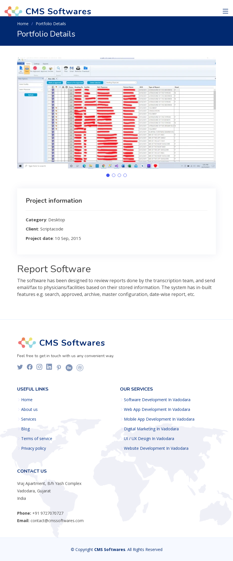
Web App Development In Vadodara (157, 409)
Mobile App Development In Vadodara (159, 419)
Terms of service (36, 439)
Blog (25, 429)
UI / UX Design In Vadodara (149, 439)
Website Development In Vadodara (156, 448)
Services (28, 419)
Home (23, 23)
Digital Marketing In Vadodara (151, 429)
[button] (108, 175)
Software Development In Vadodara (157, 400)
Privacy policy (33, 448)
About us (29, 409)
